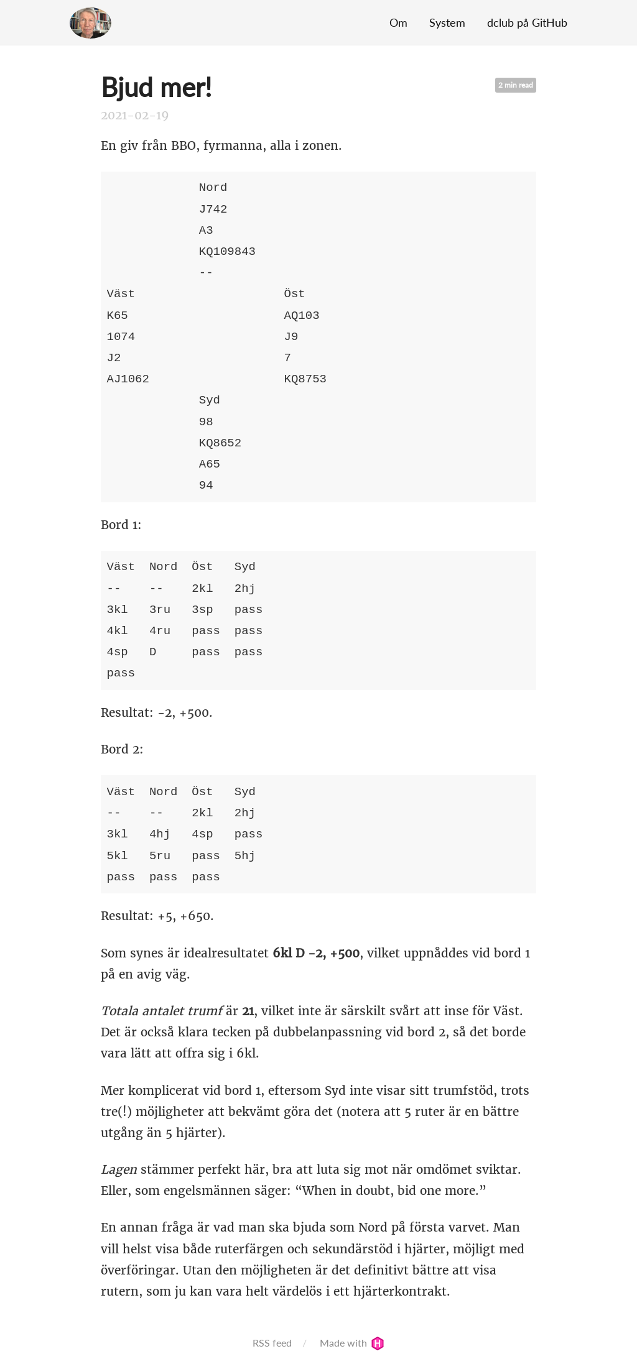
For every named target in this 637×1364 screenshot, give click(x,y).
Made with (352, 1342)
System (447, 22)
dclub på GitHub (527, 22)
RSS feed (272, 1342)
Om (398, 22)
